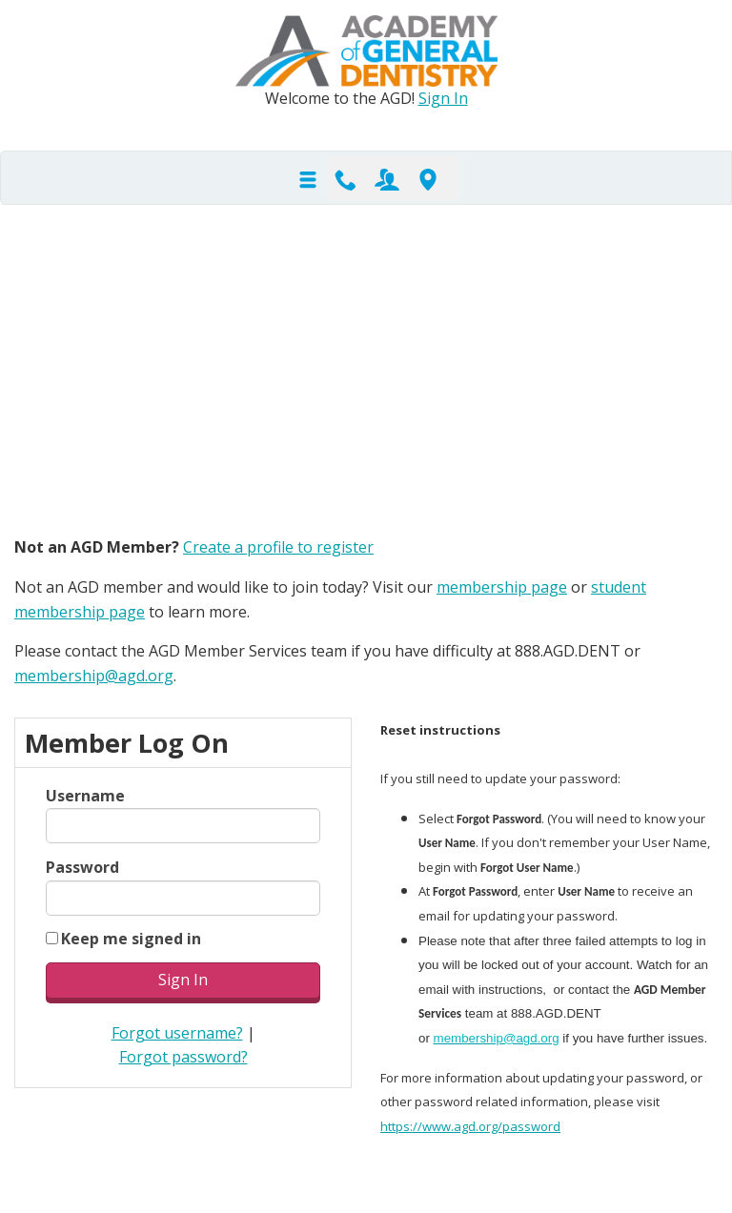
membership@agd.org (93, 675)
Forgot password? (183, 1056)
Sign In (443, 98)
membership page (502, 586)
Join (387, 178)
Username (85, 795)
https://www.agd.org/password (470, 1126)
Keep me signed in (131, 938)
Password (82, 867)
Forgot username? (177, 1032)
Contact (346, 178)
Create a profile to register (278, 546)
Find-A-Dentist (428, 178)
